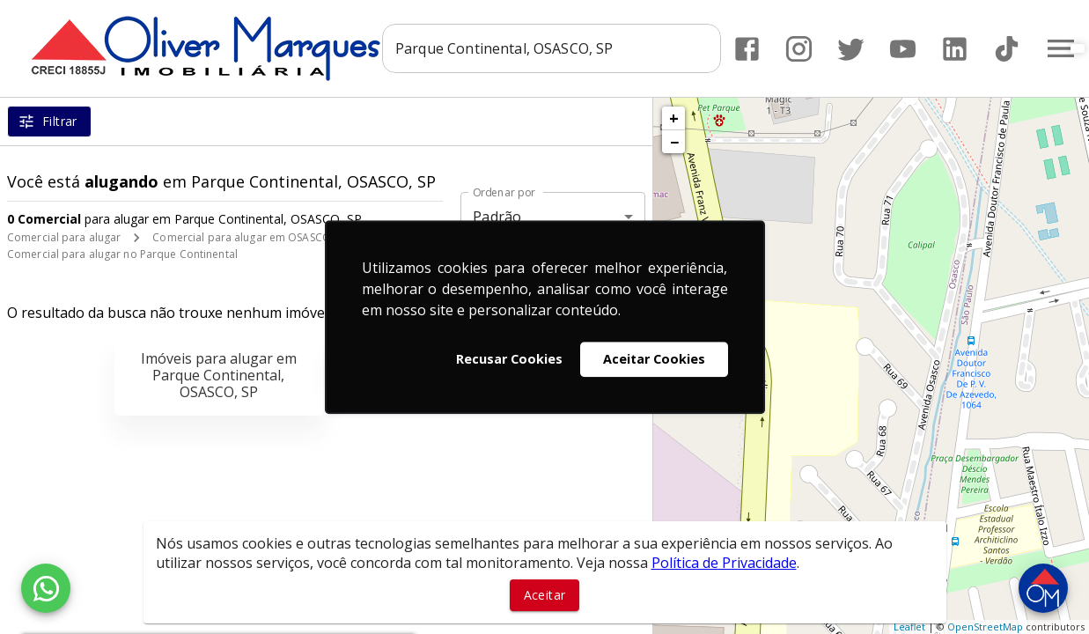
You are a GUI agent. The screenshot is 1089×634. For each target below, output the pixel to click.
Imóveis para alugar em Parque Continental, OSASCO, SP (219, 375)
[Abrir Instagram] (799, 48)
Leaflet (909, 626)
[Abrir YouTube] (902, 48)
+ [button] (674, 118)
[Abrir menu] (1061, 48)
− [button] (674, 141)
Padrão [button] (497, 216)
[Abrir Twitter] (850, 48)
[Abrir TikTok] (1006, 48)
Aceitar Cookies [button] (654, 358)
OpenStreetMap (985, 626)
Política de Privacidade (724, 562)
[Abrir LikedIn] (954, 48)
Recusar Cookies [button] (509, 358)
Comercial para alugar (64, 237)
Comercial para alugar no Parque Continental (122, 254)
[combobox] (551, 48)
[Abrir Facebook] (747, 48)
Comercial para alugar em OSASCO (241, 237)
